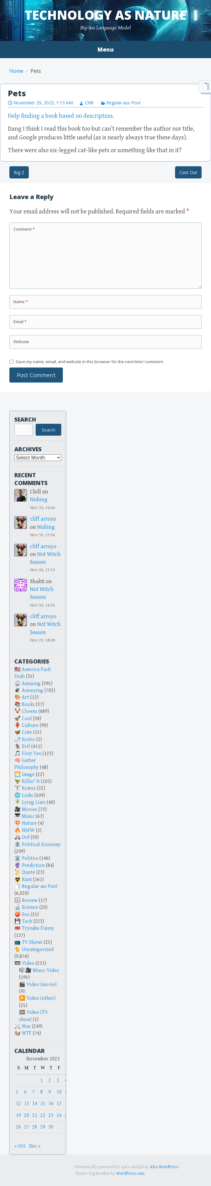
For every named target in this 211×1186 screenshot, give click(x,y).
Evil (26, 746)
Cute (27, 732)
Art (25, 697)
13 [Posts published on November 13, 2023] (26, 1104)
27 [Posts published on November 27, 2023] (26, 1127)
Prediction (33, 865)
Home (16, 71)
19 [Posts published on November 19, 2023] (18, 1115)
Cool (27, 719)
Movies (29, 810)
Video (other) (41, 998)
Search (25, 419)
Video (28, 963)
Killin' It (31, 781)
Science (30, 907)
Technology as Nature (105, 14)
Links (27, 795)
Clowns (29, 711)
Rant (27, 880)
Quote (28, 872)
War (26, 1026)
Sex (25, 915)
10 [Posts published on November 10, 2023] (59, 1092)
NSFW (28, 830)
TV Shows (32, 942)
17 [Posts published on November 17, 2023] (59, 1104)
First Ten (31, 754)
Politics (30, 858)
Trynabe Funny (38, 928)
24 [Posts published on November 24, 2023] (59, 1115)
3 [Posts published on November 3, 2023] (58, 1080)
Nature (29, 823)
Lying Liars (34, 802)
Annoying (32, 690)
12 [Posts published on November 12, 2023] (18, 1104)
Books (28, 705)
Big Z (19, 172)
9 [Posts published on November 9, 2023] (49, 1092)
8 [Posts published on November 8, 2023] (41, 1092)
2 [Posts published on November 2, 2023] (49, 1080)
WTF (27, 1033)
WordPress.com (130, 1173)
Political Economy (41, 845)
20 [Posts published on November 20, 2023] (26, 1115)
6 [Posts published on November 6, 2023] (25, 1092)
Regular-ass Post (123, 103)
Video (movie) (42, 985)
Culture (30, 725)
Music (28, 816)
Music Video (46, 970)
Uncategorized (37, 950)
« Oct (19, 1146)
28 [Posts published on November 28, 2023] (34, 1127)
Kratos (29, 788)
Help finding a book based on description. (61, 116)
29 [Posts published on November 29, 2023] (42, 1127)
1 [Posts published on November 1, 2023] (41, 1080)
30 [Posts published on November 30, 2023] (50, 1127)
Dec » (35, 1146)
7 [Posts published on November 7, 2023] (33, 1092)
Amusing (31, 684)
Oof (25, 837)
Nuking (39, 499)
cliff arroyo (43, 519)
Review (30, 900)
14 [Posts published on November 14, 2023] (34, 1104)
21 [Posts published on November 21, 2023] (34, 1115)
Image (28, 775)
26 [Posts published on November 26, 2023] (18, 1127)
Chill (89, 103)
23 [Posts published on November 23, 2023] (50, 1115)
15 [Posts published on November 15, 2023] (42, 1104)
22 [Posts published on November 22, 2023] (42, 1115)
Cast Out (188, 172)
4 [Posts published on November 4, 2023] (66, 1080)
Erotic (28, 740)
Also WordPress (164, 1166)
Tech (27, 921)
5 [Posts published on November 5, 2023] (17, 1092)
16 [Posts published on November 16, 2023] (50, 1104)
